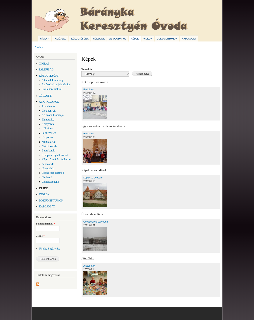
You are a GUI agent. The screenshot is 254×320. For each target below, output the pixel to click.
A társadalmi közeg (52, 80)
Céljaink (99, 38)
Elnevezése (48, 119)
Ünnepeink (48, 168)
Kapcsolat (189, 38)
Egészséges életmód (53, 172)
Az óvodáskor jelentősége (56, 84)
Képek (135, 38)
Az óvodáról (117, 38)
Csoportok (47, 137)
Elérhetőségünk (50, 181)
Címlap (44, 38)
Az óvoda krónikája (53, 115)
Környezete (48, 123)
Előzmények (49, 110)
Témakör (86, 69)
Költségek (47, 128)
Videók (147, 38)
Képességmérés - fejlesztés (57, 159)
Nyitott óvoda (49, 146)
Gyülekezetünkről (52, 89)
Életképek (88, 89)
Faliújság (60, 38)
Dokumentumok (167, 38)
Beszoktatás (48, 150)
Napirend (47, 177)
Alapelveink (48, 106)
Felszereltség (49, 132)
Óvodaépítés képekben (95, 221)
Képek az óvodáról (93, 177)
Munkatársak (49, 141)
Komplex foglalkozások (55, 155)
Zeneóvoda (48, 164)
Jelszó (40, 235)
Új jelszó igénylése (49, 248)
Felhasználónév (45, 223)
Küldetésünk (80, 38)
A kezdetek (89, 265)
